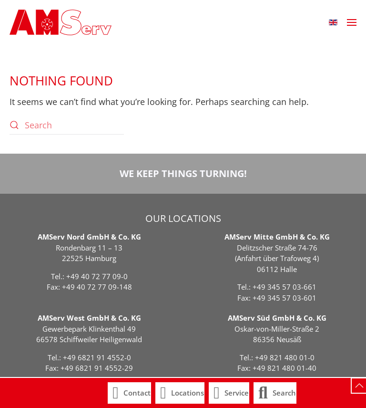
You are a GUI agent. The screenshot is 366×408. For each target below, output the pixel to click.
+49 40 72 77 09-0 (97, 276)
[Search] (67, 125)
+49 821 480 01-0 (285, 357)
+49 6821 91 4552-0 (97, 357)
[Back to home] (61, 22)
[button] (333, 22)
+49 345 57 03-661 (284, 287)
